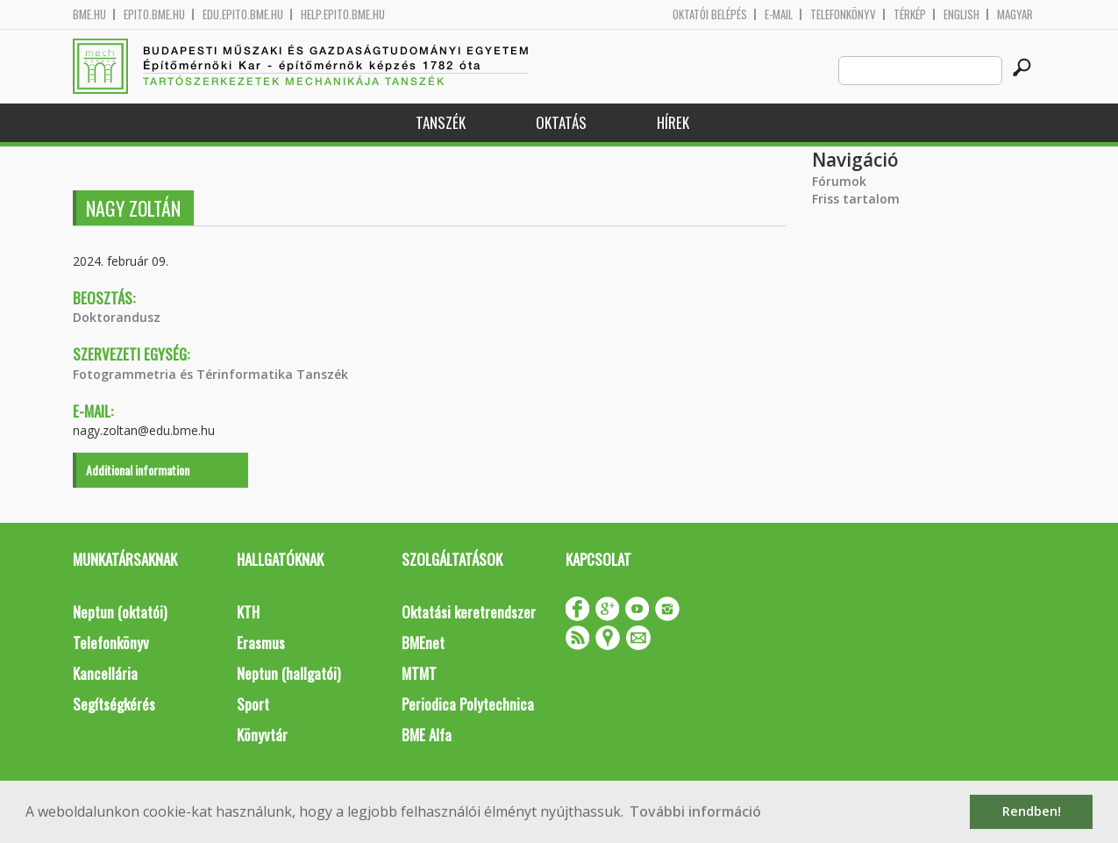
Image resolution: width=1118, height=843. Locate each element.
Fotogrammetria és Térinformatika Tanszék (210, 374)
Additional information (137, 470)
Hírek (673, 122)
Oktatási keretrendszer (469, 612)
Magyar (1015, 14)
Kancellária (105, 673)
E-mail (779, 14)
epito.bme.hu (154, 14)
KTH (248, 612)
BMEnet (423, 643)
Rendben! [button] (1031, 811)
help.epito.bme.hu (343, 14)
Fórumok (839, 181)
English (961, 14)
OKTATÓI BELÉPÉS (710, 14)
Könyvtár (262, 735)
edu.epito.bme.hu (243, 14)
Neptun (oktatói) (120, 612)
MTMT (419, 673)
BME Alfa (427, 735)
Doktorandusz (116, 317)
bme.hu (89, 14)
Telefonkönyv (843, 14)
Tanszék (441, 122)
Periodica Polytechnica (468, 704)
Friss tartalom (856, 198)
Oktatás (561, 122)
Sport (253, 704)
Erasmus (261, 643)
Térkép (910, 14)
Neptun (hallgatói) (288, 673)
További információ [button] (695, 811)
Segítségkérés (114, 704)
